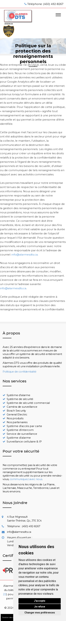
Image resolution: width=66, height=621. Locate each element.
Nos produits (15, 418)
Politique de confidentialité (19, 371)
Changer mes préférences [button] (39, 612)
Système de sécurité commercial (28, 403)
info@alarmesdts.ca (24, 254)
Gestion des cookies (10, 617)
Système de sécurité (20, 399)
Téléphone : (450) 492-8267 (23, 526)
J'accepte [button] (39, 600)
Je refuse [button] (39, 606)
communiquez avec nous (26, 479)
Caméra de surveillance (22, 406)
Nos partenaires (17, 422)
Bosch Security (16, 410)
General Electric (17, 414)
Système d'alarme (18, 395)
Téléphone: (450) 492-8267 (45, 4)
